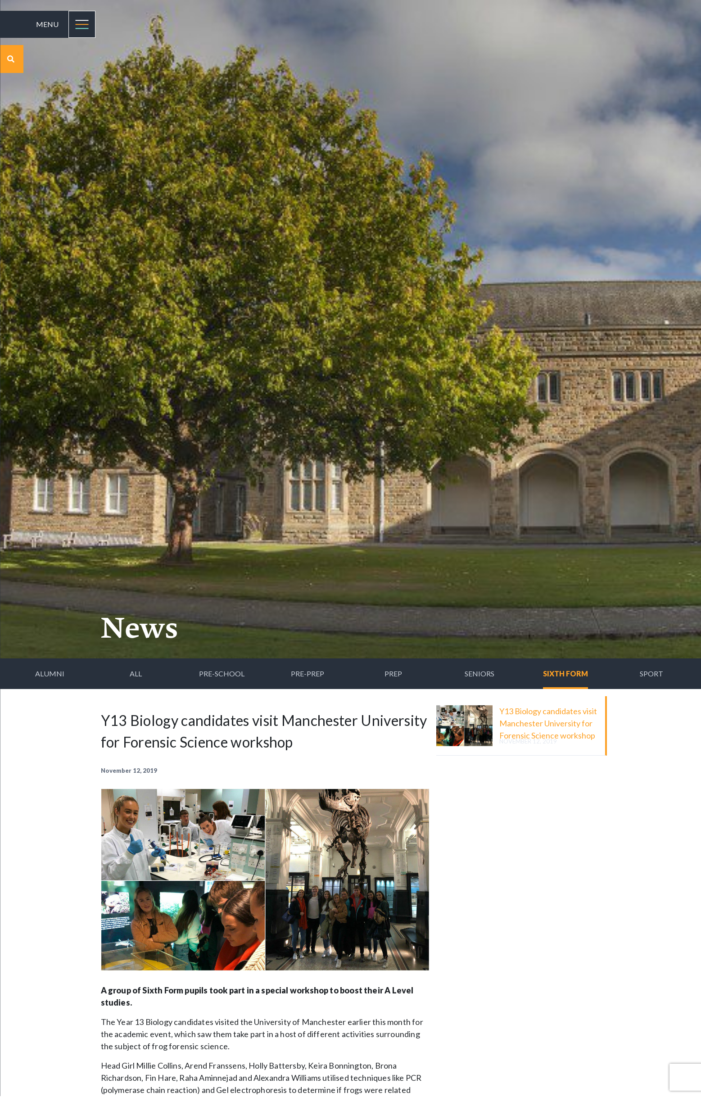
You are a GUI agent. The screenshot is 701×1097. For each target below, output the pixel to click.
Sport (651, 673)
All (136, 673)
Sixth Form (565, 673)
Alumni (49, 673)
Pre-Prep (307, 673)
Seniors (479, 673)
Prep (393, 673)
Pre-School (221, 673)
